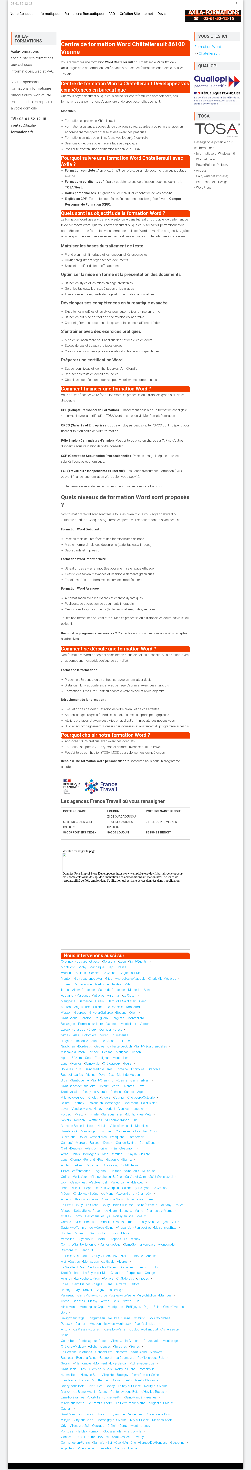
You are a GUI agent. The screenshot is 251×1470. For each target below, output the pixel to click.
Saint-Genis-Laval (161, 1178)
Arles (147, 991)
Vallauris (66, 974)
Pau (101, 1160)
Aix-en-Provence (83, 991)
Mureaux (81, 1234)
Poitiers (108, 1279)
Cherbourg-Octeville (141, 1098)
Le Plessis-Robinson (88, 1330)
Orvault (103, 1087)
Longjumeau (96, 1319)
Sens (108, 1285)
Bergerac (118, 1019)
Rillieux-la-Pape (81, 1189)
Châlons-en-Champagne (103, 1104)
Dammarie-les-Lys (97, 1217)
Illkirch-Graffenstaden (75, 1172)
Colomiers (89, 1036)
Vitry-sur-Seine (83, 1421)
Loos (90, 1127)
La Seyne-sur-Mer (95, 1274)
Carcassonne (83, 985)
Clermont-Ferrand (83, 1160)
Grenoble (154, 1070)
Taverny (138, 1438)
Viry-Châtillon (147, 1296)
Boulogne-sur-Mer (95, 1155)
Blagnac (66, 1042)
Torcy (78, 1217)
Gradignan (68, 1047)
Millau (128, 985)
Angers (105, 1098)
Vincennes (135, 1415)
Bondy (110, 1387)
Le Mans (107, 1194)
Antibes (81, 974)
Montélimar (128, 1025)
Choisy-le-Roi (113, 1398)
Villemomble (82, 1364)
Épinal (65, 1285)
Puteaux (66, 1325)
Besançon (68, 1025)
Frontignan (102, 1059)
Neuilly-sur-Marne (156, 1387)
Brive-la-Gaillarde (101, 1013)
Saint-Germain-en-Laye (139, 1245)
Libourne (126, 1042)
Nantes (129, 1087)
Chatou (101, 1240)
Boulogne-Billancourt (144, 1330)
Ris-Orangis (115, 1291)
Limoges (143, 1279)
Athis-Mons (68, 1308)
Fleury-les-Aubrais (95, 1093)
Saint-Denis (68, 1370)
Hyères (122, 1262)
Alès (76, 1036)
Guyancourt (85, 1240)
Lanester (138, 1110)
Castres (74, 1262)
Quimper (105, 1030)
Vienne (90, 1076)
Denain (108, 1144)
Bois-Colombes (159, 1319)
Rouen (179, 1206)
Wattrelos (95, 1121)
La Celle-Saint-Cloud (74, 1257)
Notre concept (21, 14)
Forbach (67, 1115)
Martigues (83, 996)
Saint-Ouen (95, 1387)
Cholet (93, 1098)
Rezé (141, 1087)
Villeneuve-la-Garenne (125, 1342)
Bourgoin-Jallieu (72, 1076)
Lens (64, 1160)
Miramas (114, 996)
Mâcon (66, 1194)
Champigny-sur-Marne (112, 1421)
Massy (92, 1302)
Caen (142, 1002)
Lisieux (100, 1002)
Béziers (77, 1059)
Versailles (67, 1240)
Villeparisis (124, 1228)
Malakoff (156, 1353)
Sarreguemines (112, 1115)
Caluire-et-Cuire (135, 1178)
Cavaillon (117, 1274)
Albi (63, 1262)
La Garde (108, 1262)
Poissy (113, 1234)
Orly (63, 1427)
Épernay (78, 1104)
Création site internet (136, 14)
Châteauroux (111, 1064)
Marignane (68, 1002)
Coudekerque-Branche (131, 1132)
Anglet (65, 1166)
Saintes (98, 1008)
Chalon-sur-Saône (86, 1194)
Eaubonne (178, 1443)
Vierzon (66, 1013)
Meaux (141, 1217)
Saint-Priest (78, 1183)
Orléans (115, 1093)
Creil (64, 1149)
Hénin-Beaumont (123, 1149)
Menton (66, 979)
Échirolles (137, 1070)
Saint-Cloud (139, 1353)
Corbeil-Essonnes (73, 1302)
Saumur (119, 1098)
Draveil (87, 1291)
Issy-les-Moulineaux (117, 1325)
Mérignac (122, 1053)
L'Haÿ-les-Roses (153, 1393)
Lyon (64, 1183)
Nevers (66, 1121)
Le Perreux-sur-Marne (131, 1404)
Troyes (65, 985)
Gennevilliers (103, 1353)
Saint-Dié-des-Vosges (87, 1285)
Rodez (116, 985)
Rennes (76, 1064)
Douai (83, 1138)
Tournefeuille (119, 1036)
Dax (111, 1076)
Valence (111, 1025)
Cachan (66, 1409)
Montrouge (170, 1342)
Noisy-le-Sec (89, 1376)
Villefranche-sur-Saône (106, 1178)
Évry (77, 1291)
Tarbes (77, 1166)
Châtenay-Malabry (73, 1347)
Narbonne (102, 985)
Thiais (100, 1415)
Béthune (116, 1155)
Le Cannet (109, 974)
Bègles (99, 1047)
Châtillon (140, 1319)
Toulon (154, 1268)
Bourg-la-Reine (86, 1359)
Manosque (97, 968)
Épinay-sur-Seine (129, 1387)
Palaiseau (67, 1296)
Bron (64, 1189)
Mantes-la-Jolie (110, 1245)
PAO (111, 14)
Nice (109, 979)
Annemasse (135, 1200)
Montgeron (115, 1308)
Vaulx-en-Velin (99, 1183)
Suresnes (120, 1347)
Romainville (147, 1370)
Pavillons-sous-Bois (151, 1359)
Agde (64, 1059)
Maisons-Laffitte (165, 1228)
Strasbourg (110, 1166)
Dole (102, 1076)
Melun (175, 1223)
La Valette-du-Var (73, 1268)
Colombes (68, 1342)
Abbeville (137, 1257)
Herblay (82, 1432)
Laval (64, 1110)
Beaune (121, 1013)
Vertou (116, 1087)
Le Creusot (160, 1189)
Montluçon (68, 968)
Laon (122, 962)
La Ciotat (129, 996)
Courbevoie (151, 1342)
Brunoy (66, 1291)
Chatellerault (209, 54)
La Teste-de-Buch (120, 1047)
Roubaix (79, 1121)
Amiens (151, 1257)
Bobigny (122, 1376)
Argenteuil (68, 1449)
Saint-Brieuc (69, 1019)
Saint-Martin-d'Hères (99, 1070)
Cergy (123, 1427)
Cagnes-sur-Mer (131, 974)
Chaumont (131, 1104)
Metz (79, 1115)
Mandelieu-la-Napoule (131, 979)
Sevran (66, 1364)
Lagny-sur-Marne (131, 1211)
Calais (76, 1155)
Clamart (80, 1325)
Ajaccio (120, 1449)
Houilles (66, 1234)
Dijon (133, 1013)
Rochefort (133, 1008)
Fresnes (151, 1398)
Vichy (82, 968)
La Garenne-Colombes (76, 1353)
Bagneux (67, 1359)
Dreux (92, 1030)
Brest (118, 1030)
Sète (88, 1059)
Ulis (137, 1302)
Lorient (110, 1110)
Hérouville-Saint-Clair (122, 1002)
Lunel (64, 1064)
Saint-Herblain (140, 1081)
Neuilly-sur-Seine (119, 1319)
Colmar (116, 1172)
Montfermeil (100, 1381)
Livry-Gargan (118, 1364)
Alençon (91, 1149)
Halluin (102, 1127)
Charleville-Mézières (162, 979)
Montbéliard (136, 1019)
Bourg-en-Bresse (88, 962)
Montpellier (120, 1059)
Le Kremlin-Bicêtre (100, 1404)
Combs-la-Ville (71, 1223)
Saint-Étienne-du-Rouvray (154, 1206)
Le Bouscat (109, 1042)
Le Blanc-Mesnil (84, 1393)
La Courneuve (124, 1359)
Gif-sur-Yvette (122, 1302)
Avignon (66, 1279)
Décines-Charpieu (107, 1189)
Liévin (104, 1149)
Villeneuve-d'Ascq (117, 1121)
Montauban (91, 1262)
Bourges (80, 1013)
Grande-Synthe (126, 1144)
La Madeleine (140, 1127)
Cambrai (67, 1144)
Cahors (129, 1093)
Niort (124, 1257)
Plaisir (125, 1234)
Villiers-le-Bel (86, 1449)
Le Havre (111, 1211)
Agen (140, 1093)
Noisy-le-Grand (125, 1370)
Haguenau (100, 1172)
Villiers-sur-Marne (72, 1404)
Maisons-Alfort (162, 1421)
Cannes (94, 974)
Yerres (105, 1302)
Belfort (134, 1285)
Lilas (83, 1370)
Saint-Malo (92, 1064)
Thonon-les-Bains (86, 1200)
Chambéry (144, 1194)
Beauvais (76, 1149)
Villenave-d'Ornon (73, 1053)
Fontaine (122, 1070)
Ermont (95, 1432)
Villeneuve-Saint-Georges (87, 1427)
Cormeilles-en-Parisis (75, 1443)
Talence (93, 1053)
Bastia (132, 1449)
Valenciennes (119, 1127)
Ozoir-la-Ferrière (124, 1223)
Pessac (107, 1053)
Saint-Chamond (102, 1081)
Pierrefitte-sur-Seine (145, 1376)
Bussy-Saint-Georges (153, 1223)
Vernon (144, 1025)
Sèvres (135, 1347)
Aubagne (67, 996)
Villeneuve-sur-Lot (73, 1098)
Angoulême (82, 1008)
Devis (162, 14)
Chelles (66, 1217)
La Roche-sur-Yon (87, 1279)
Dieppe (66, 1211)
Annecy (66, 1200)
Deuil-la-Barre (86, 1438)
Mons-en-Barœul (72, 1127)
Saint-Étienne (80, 1081)
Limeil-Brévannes (72, 1398)
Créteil (111, 1427)
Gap (110, 968)
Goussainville (113, 1432)
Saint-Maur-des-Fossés (77, 1415)
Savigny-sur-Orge (73, 1319)
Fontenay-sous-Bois (124, 1393)
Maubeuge (88, 1132)
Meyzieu (138, 1183)
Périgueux (101, 1019)
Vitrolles (98, 996)
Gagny (103, 1393)
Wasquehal (117, 1138)
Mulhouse (149, 1172)
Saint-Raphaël (70, 1274)
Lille (135, 1121)
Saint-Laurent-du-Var (89, 979)
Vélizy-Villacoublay (104, 1257)
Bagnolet (106, 1359)
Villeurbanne (120, 1183)
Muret (104, 1036)
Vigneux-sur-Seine (122, 1296)
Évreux (65, 1030)
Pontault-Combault (97, 1223)
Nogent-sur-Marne (161, 1404)
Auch (94, 1042)
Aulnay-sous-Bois (143, 1364)
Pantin (128, 1381)
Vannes (123, 1110)
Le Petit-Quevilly (72, 1206)
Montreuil (100, 1364)
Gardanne (85, 1002)
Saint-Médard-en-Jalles (151, 1047)
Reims (65, 1104)
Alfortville (94, 1398)
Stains (116, 1381)
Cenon (136, 1053)
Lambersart (136, 1138)
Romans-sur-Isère (90, 1025)
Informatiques (48, 14)
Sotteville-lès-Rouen (87, 1211)
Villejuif (65, 1421)
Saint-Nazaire (70, 1093)
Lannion (86, 1019)
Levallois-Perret (115, 1330)
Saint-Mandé (133, 1398)
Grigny (100, 1291)
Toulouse (81, 1042)
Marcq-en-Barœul (88, 1144)
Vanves (106, 1347)
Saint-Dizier (148, 1104)
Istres (65, 991)
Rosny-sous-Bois (72, 1387)
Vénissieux (80, 1178)
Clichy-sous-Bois (100, 1370)
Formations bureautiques (84, 14)
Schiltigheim (129, 1166)
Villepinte (108, 1376)
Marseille (134, 991)
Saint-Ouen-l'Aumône (121, 1443)
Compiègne (148, 1144)
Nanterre (122, 1353)
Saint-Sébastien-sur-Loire (78, 1087)
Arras (64, 1155)
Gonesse (67, 1438)
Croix (153, 1132)
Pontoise (67, 1432)
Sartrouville (97, 1234)
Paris (149, 1200)
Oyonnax (67, 962)
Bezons (103, 1438)
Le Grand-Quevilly (98, 1206)
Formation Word (207, 48)
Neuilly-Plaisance (146, 1381)
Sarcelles (104, 1449)
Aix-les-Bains (125, 1194)
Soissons (109, 962)
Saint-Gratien (121, 1438)
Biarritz (127, 1160)
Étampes (165, 1296)
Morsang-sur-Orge (92, 1308)
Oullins (65, 1178)
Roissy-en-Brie (123, 1217)
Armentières (98, 1138)
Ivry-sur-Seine (139, 1421)
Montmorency (140, 1427)
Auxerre (121, 1285)
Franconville (133, 1432)
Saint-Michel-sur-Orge (92, 1296)
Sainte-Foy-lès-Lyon (135, 1189)
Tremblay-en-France (75, 1381)
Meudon (95, 1325)
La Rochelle (115, 1008)
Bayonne (113, 1160)
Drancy (66, 1393)
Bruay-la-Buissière (138, 1155)
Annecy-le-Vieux (113, 1200)
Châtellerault (125, 1279)
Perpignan (92, 1166)
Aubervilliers (69, 1376)
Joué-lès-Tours (71, 1070)
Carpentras (134, 1274)
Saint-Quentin (138, 962)
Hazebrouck (69, 1132)
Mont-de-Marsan (128, 1076)
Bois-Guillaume (123, 1206)
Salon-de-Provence (111, 991)
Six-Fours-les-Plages (102, 1268)
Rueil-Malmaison (146, 1325)
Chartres (79, 1030)
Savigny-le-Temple (73, 1228)
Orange (150, 1274)
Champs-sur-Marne (159, 1211)
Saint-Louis (131, 1172)
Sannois (98, 1443)
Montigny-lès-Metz (138, 1115)
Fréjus (142, 1268)
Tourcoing (106, 1132)
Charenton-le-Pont (158, 1415)
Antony (66, 1330)
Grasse (121, 968)
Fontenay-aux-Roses (93, 1342)
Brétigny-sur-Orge (138, 1308)
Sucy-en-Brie (116, 1415)
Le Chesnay (132, 1240)
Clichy (93, 1347)
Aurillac (66, 1008)
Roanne (122, 1081)
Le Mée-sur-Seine (102, 1228)
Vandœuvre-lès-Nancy (87, 1110)
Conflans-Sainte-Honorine (78, 1245)
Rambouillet (143, 1228)
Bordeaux (85, 1047)
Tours (127, 1064)
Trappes (115, 1240)
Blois (64, 1081)
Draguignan (127, 1268)
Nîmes (65, 1036)
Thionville (92, 1115)
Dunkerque (68, 1138)
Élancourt (86, 1251)
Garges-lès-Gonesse (153, 1443)
